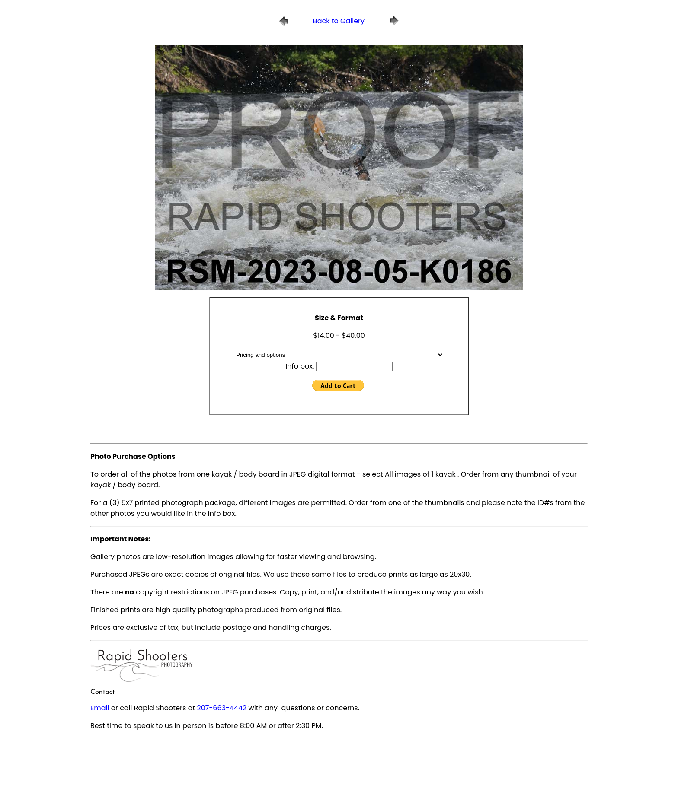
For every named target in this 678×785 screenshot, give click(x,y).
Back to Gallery (339, 21)
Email (99, 708)
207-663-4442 (222, 708)
